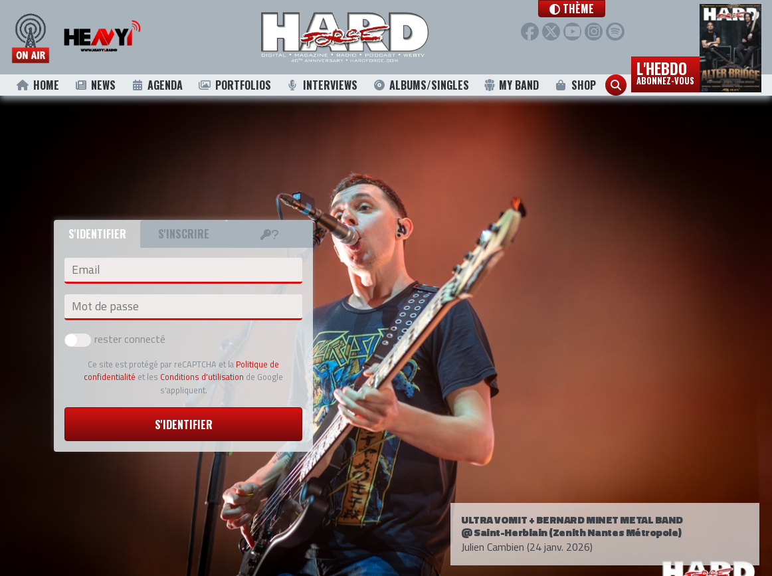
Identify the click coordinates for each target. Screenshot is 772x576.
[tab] (270, 234)
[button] (590, 8)
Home (37, 85)
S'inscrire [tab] (183, 234)
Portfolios (234, 85)
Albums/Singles (420, 85)
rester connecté (114, 339)
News (95, 85)
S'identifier (184, 424)
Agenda (156, 85)
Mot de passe (105, 306)
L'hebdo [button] (665, 71)
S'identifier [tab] (97, 234)
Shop (575, 85)
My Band (511, 85)
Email (86, 270)
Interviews (321, 85)
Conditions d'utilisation (202, 376)
